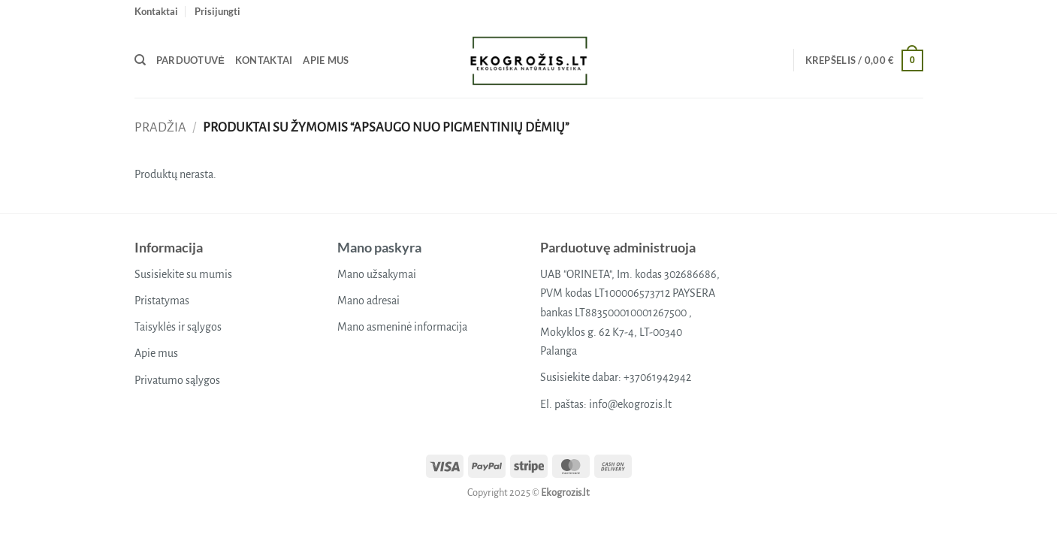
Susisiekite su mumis (183, 274)
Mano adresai (368, 301)
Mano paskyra (379, 247)
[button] (217, 11)
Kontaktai (156, 11)
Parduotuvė (190, 60)
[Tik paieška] (140, 60)
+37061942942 (657, 377)
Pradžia (160, 127)
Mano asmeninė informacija (402, 327)
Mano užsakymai (376, 274)
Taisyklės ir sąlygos (178, 327)
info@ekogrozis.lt (630, 404)
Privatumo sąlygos (177, 380)
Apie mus (326, 60)
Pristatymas (161, 301)
